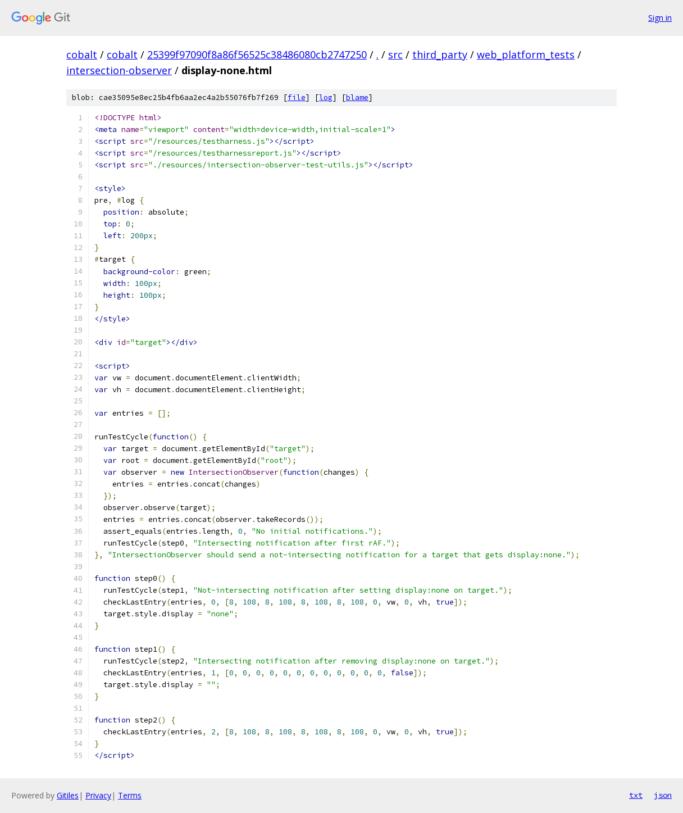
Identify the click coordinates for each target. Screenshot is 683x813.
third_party (439, 54)
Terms (130, 795)
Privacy (98, 795)
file (297, 97)
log (326, 97)
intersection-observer (119, 70)
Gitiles (68, 795)
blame (357, 97)
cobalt (81, 54)
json (663, 795)
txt (636, 795)
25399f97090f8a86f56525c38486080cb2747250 (257, 54)
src (395, 54)
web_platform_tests (526, 54)
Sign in (660, 17)
